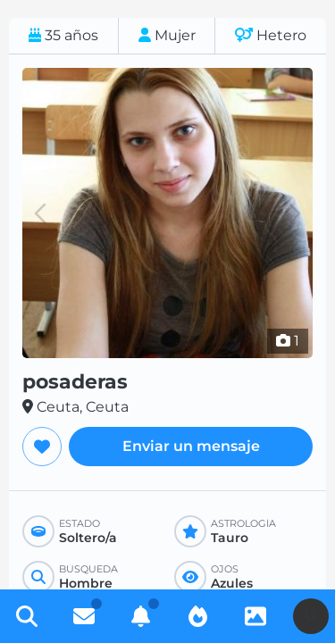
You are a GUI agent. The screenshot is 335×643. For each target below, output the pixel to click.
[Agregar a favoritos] (42, 446)
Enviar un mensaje (191, 446)
